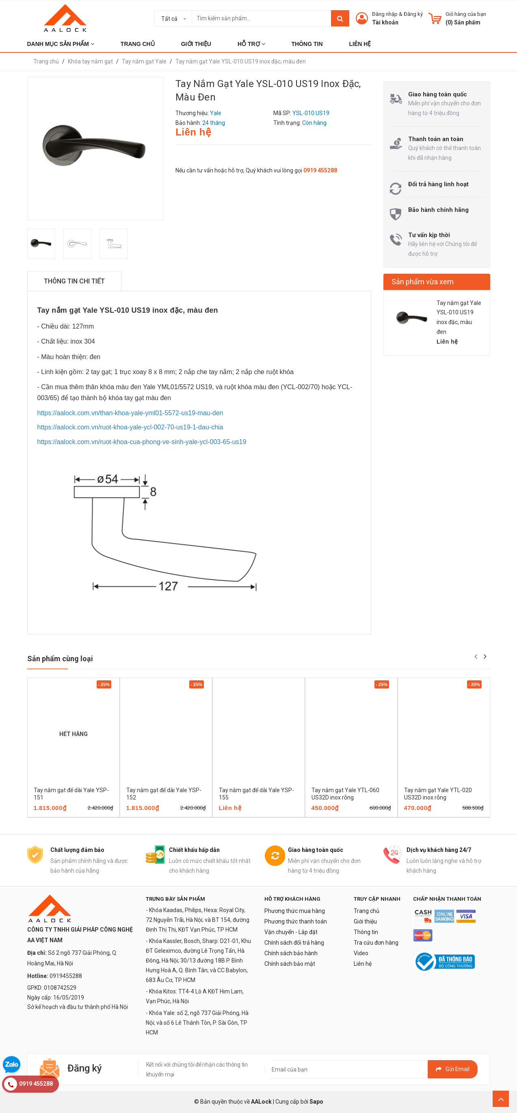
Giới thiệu (365, 921)
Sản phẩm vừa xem (423, 281)
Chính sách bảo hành (291, 953)
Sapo (316, 1101)
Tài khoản (385, 22)
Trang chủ (366, 911)
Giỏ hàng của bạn (466, 14)
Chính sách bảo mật (289, 964)
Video (361, 953)
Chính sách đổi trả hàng (294, 942)
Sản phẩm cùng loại (60, 658)
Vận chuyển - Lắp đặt (291, 932)
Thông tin (366, 932)
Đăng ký (413, 14)
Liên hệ (363, 964)
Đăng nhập (385, 14)
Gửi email (452, 1069)
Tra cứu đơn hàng (376, 942)
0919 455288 (320, 170)
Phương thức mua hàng (294, 911)
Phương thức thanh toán (295, 921)
